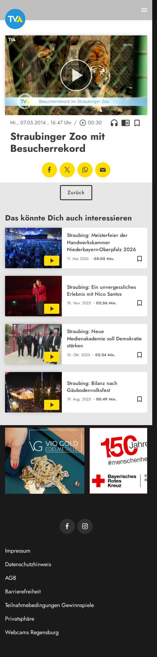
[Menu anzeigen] (144, 10)
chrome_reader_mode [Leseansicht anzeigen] (125, 122)
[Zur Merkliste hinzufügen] (137, 123)
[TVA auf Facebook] (67, 526)
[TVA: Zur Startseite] (15, 19)
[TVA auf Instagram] (85, 526)
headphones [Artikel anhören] (114, 122)
